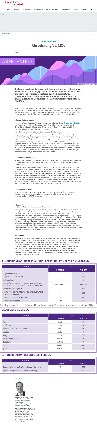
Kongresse (55, 9)
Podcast (76, 9)
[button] (26, 9)
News (8, 9)
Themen (16, 9)
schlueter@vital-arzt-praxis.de (23, 404)
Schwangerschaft (71, 123)
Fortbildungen (66, 9)
